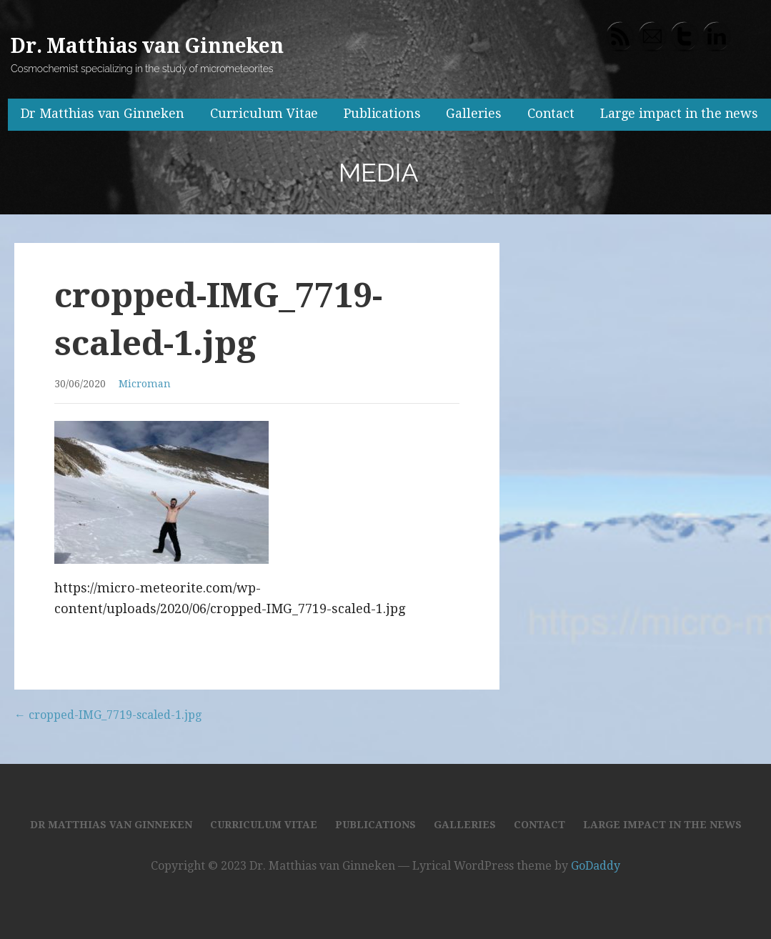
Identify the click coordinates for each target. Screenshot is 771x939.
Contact (550, 113)
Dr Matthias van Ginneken (102, 113)
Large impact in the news (679, 113)
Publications (382, 113)
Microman (145, 383)
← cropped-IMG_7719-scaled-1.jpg (108, 715)
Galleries (474, 113)
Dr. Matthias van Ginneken (147, 46)
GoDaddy (595, 866)
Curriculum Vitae (264, 113)
